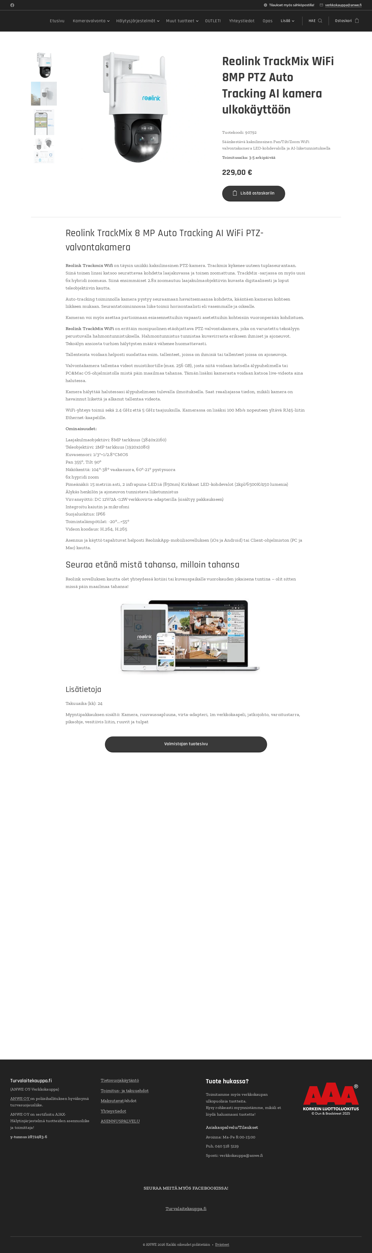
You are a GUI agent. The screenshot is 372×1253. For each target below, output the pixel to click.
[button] (315, 20)
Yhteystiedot (113, 1111)
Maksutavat (112, 1100)
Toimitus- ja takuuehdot (125, 1090)
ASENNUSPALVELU (120, 1121)
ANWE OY (20, 1098)
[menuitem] (51, 20)
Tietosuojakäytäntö (120, 1080)
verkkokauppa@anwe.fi (343, 5)
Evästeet (222, 1244)
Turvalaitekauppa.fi (186, 1208)
